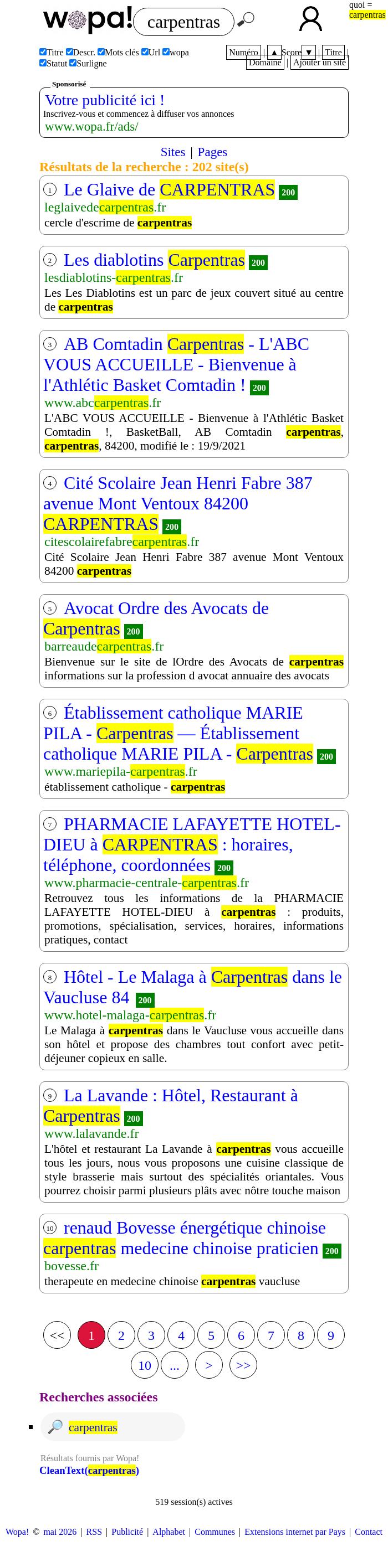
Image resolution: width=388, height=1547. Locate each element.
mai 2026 (59, 1531)
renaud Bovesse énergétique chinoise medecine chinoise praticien (184, 1238)
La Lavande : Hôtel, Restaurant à (170, 1105)
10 (144, 1365)
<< (56, 1335)
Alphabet (168, 1531)
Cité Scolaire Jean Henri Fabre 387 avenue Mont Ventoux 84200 (178, 503)
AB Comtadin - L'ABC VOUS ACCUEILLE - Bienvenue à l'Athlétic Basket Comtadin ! (176, 364)
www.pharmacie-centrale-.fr (146, 882)
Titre (333, 52)
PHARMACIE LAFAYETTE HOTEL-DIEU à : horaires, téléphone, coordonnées (192, 844)
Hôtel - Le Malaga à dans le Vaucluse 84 (192, 987)
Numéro (243, 52)
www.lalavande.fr (91, 1133)
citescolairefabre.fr (121, 541)
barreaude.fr (104, 646)
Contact (368, 1531)
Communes (215, 1531)
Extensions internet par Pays (294, 1531)
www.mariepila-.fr (120, 771)
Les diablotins (154, 260)
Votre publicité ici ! (105, 100)
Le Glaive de (169, 189)
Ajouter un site (319, 62)
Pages (213, 152)
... (175, 1365)
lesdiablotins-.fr (113, 277)
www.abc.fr (102, 402)
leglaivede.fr (105, 207)
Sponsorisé (69, 84)
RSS (94, 1531)
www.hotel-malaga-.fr (130, 1015)
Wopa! (17, 1531)
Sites (173, 152)
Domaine (265, 62)
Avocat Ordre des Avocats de (156, 618)
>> (243, 1365)
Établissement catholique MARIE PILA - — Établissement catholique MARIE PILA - (178, 733)
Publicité (127, 1531)
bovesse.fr (71, 1266)
